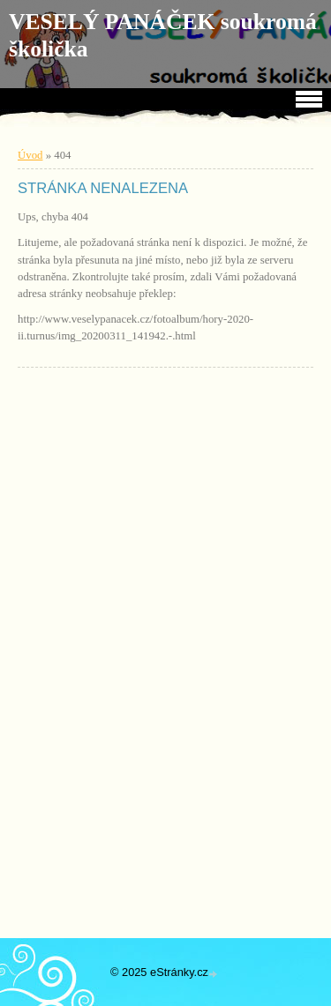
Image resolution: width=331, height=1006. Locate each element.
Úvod (30, 155)
